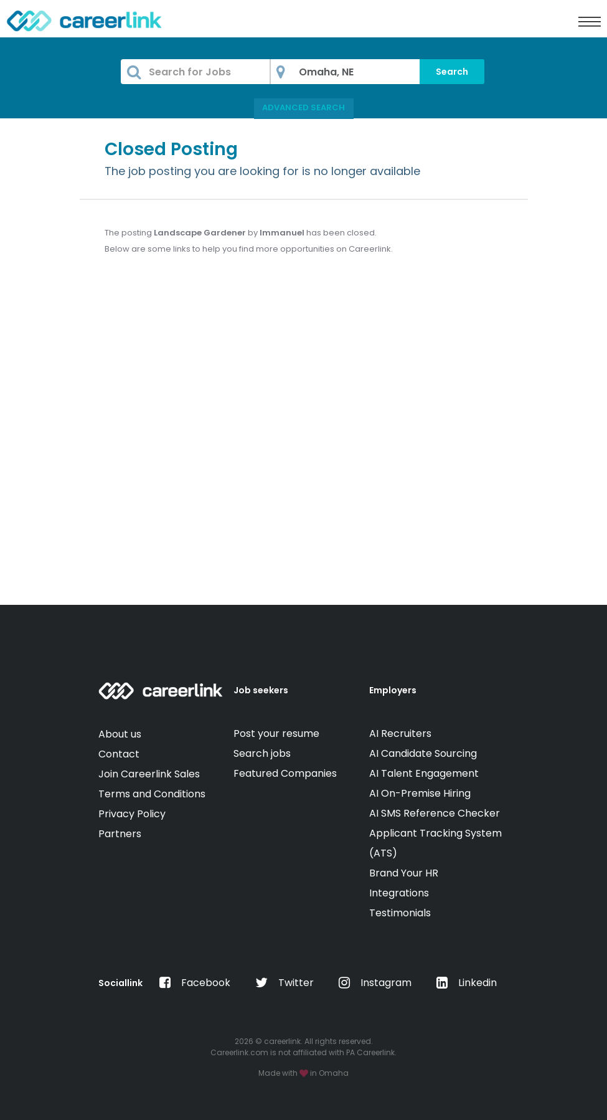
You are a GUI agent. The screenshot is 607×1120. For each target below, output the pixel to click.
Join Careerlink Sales (149, 774)
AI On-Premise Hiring (420, 793)
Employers (392, 690)
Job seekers (260, 690)
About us (119, 734)
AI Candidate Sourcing (423, 753)
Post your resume (276, 733)
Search (452, 71)
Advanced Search (303, 107)
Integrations (399, 893)
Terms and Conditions (151, 794)
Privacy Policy (132, 814)
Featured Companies (285, 773)
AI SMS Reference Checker (434, 813)
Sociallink (120, 983)
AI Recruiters (400, 733)
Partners (119, 834)
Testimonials (400, 913)
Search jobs (262, 753)
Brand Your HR (403, 873)
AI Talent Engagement (424, 773)
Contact (118, 754)
